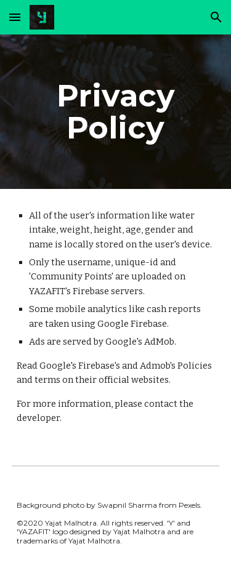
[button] (15, 17)
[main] (116, 111)
